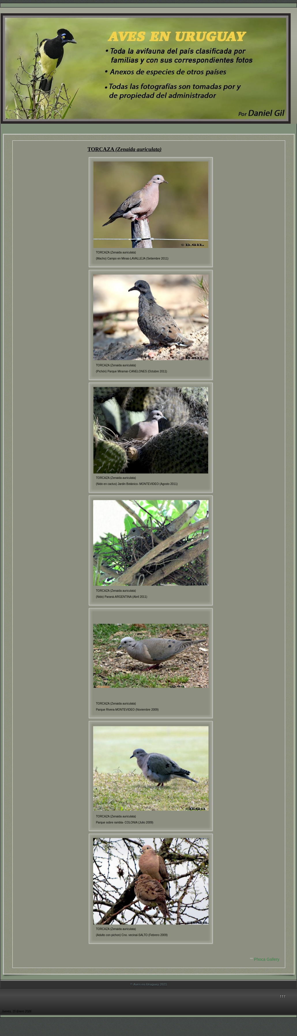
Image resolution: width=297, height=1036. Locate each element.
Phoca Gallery (266, 959)
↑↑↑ (283, 996)
